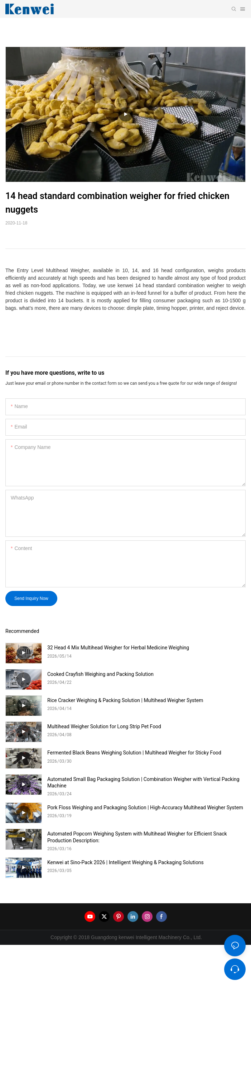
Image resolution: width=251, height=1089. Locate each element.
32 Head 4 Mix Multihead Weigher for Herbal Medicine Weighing (118, 647)
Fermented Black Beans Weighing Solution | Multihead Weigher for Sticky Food (134, 753)
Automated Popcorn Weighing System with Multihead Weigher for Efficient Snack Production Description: (137, 837)
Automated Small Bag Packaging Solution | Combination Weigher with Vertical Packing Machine (143, 782)
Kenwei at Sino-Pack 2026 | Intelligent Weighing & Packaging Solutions (125, 862)
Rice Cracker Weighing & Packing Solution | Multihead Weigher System (125, 700)
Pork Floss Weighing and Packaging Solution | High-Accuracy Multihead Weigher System (145, 807)
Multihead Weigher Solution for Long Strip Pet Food (104, 726)
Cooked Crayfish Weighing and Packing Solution (100, 674)
